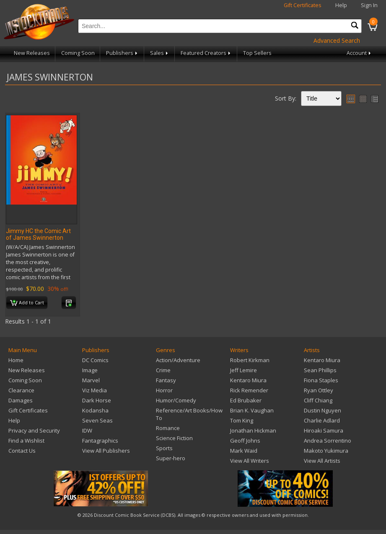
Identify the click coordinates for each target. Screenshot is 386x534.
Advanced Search (336, 40)
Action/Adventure (178, 360)
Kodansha (95, 410)
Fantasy (166, 380)
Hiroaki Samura (323, 430)
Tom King (241, 420)
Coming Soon (78, 53)
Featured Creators (206, 53)
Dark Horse (96, 400)
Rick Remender (249, 390)
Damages (20, 400)
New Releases (32, 53)
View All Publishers (106, 450)
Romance (168, 428)
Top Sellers (257, 53)
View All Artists (322, 460)
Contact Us (22, 450)
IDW (87, 430)
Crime (163, 370)
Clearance (21, 390)
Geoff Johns (245, 440)
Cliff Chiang (318, 400)
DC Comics (95, 360)
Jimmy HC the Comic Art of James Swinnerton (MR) (38, 238)
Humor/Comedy (176, 400)
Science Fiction (174, 438)
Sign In (369, 5)
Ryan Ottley (318, 390)
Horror (164, 390)
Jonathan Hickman (253, 430)
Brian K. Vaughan (252, 410)
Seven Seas (97, 420)
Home (15, 360)
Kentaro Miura (248, 380)
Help (341, 5)
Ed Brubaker (246, 400)
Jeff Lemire (243, 370)
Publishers (122, 53)
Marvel (91, 380)
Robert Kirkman (249, 360)
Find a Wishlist (26, 440)
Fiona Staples (321, 380)
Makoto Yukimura (326, 450)
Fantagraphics (100, 440)
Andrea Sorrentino (327, 440)
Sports (164, 448)
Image (90, 370)
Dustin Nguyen (322, 410)
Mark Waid (243, 450)
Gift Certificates (302, 5)
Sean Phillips (320, 370)
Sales (159, 53)
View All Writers (249, 460)
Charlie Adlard (322, 420)
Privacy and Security (34, 430)
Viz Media (94, 390)
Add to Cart (27, 303)
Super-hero (170, 458)
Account (359, 53)
